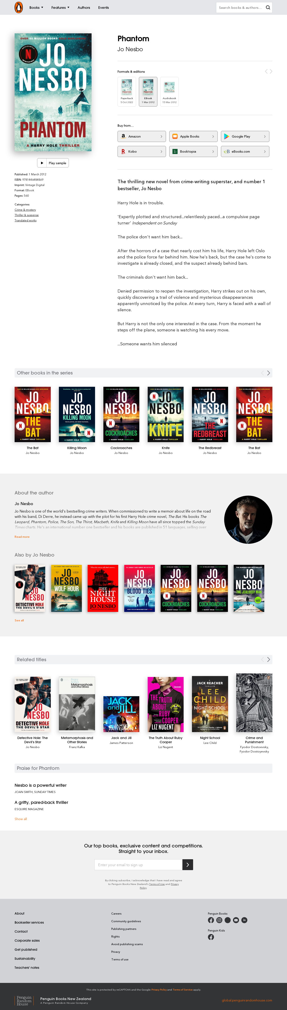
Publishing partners (123, 929)
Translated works (25, 220)
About (19, 913)
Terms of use (119, 959)
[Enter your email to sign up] (138, 864)
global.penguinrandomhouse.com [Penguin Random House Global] (247, 1000)
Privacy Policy (159, 989)
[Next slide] (268, 659)
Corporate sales (27, 940)
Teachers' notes (27, 968)
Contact (21, 931)
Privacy (115, 952)
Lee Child (210, 742)
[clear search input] (268, 8)
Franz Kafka (77, 747)
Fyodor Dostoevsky (254, 747)
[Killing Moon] (77, 414)
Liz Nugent (165, 747)
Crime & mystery (25, 210)
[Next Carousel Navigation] (268, 373)
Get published (26, 949)
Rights (115, 936)
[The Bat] (33, 414)
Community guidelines (126, 921)
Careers (116, 913)
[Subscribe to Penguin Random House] (187, 864)
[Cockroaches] (121, 414)
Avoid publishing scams (127, 944)
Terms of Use (157, 884)
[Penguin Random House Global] (27, 1000)
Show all (21, 818)
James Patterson (121, 742)
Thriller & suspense (27, 215)
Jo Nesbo (130, 49)
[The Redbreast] (210, 414)
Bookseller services (29, 922)
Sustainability (25, 959)
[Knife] (166, 414)
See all (19, 620)
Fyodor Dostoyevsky (254, 751)
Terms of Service (183, 989)
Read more (22, 536)
